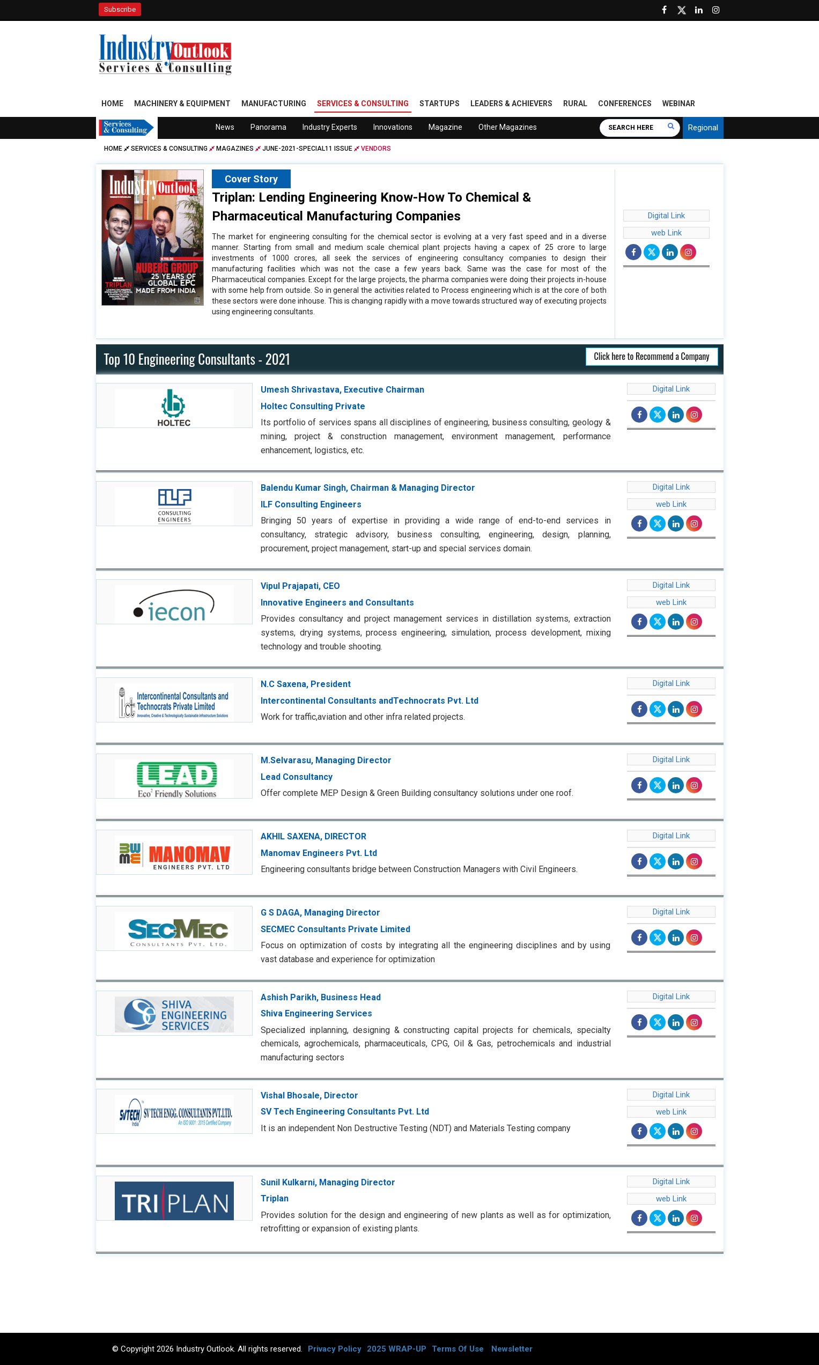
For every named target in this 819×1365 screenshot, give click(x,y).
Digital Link (666, 215)
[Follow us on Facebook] (664, 10)
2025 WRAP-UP (396, 1349)
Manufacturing (273, 103)
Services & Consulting (363, 103)
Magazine (445, 127)
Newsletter (512, 1349)
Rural (575, 103)
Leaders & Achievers (511, 103)
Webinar (678, 103)
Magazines (235, 148)
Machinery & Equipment (182, 103)
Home (112, 103)
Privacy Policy (334, 1349)
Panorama (268, 127)
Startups (439, 103)
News (225, 127)
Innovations (392, 127)
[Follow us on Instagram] (716, 10)
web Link (666, 233)
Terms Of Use (458, 1349)
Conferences (625, 103)
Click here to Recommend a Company (652, 356)
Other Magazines (507, 127)
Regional (703, 127)
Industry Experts (329, 127)
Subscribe (120, 9)
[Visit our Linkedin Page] (699, 10)
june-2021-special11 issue (307, 148)
